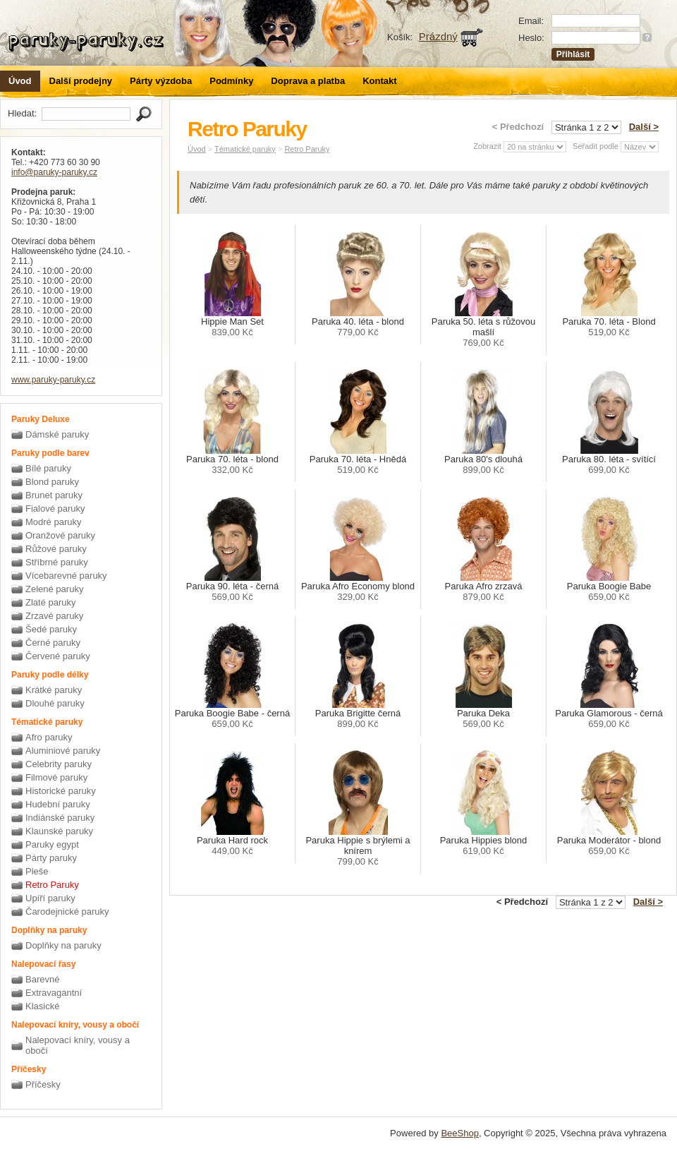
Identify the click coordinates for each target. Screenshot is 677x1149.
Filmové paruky (56, 777)
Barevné (42, 979)
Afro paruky (48, 737)
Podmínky (231, 81)
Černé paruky (52, 642)
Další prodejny (81, 81)
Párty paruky (51, 858)
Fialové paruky (55, 508)
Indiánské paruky (59, 817)
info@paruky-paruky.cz (54, 172)
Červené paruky (57, 656)
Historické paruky (60, 791)
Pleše (37, 871)
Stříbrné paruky (56, 562)
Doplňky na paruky (63, 945)
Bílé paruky (48, 468)
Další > (644, 126)
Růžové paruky (56, 548)
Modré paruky (53, 522)
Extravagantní (53, 992)
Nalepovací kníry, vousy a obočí (77, 1045)
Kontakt (379, 81)
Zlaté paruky (50, 602)
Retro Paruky (52, 884)
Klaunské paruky (59, 831)
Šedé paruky (51, 629)
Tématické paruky (245, 149)
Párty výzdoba (161, 81)
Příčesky (43, 1084)
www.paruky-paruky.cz (53, 380)
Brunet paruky (54, 495)
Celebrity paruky (58, 764)
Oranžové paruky (60, 535)
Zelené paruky (54, 589)
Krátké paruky (53, 690)
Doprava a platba (308, 81)
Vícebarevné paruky (66, 575)
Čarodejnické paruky (67, 911)
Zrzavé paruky (54, 615)
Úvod (20, 81)
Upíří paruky (50, 898)
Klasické (42, 1006)
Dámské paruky (57, 434)
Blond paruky (52, 481)
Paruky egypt (52, 844)
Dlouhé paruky (55, 703)
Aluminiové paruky (62, 750)
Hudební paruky (57, 804)
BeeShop (460, 1133)
